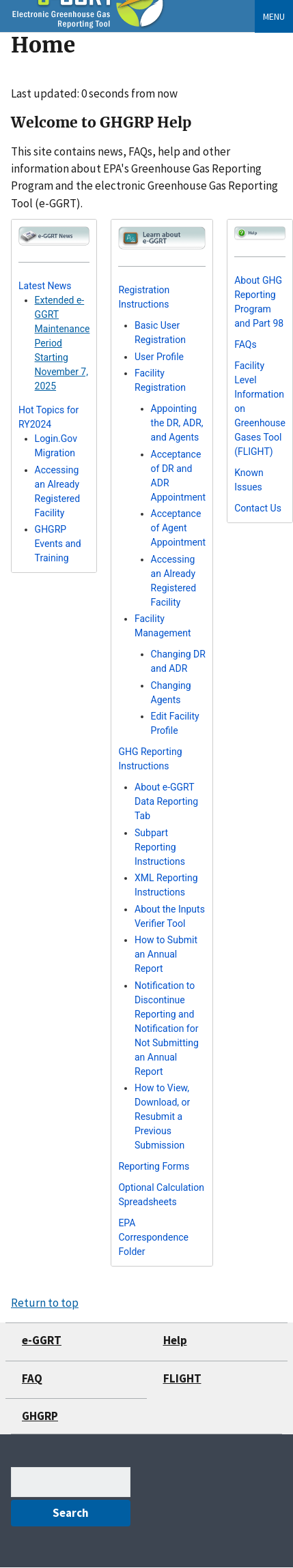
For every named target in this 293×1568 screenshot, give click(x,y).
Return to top (45, 1302)
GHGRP (40, 1415)
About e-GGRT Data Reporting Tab (166, 801)
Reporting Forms (153, 1166)
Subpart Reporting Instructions (160, 847)
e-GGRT (41, 1340)
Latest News (45, 285)
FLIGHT (182, 1378)
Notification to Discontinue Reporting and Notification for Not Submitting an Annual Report (167, 1028)
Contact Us (257, 508)
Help (175, 1340)
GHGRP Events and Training (58, 543)
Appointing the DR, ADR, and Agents (177, 423)
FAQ (32, 1378)
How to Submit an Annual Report (166, 954)
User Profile (159, 356)
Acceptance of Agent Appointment (178, 528)
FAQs (245, 344)
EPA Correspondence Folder (153, 1237)
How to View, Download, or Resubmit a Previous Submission (162, 1116)
